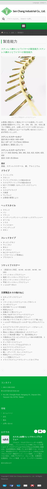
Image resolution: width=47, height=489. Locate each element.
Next (44, 431)
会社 (12, 32)
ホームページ (8, 413)
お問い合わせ (8, 423)
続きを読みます (6, 463)
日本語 (42, 3)
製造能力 (21, 32)
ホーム (5, 32)
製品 (4, 420)
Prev (36, 431)
